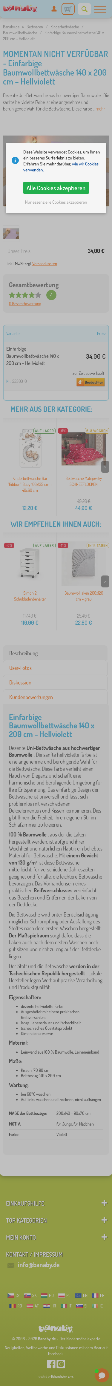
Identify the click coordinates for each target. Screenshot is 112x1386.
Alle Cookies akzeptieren (56, 188)
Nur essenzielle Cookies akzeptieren (56, 202)
